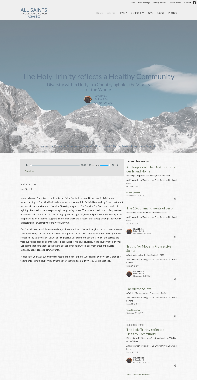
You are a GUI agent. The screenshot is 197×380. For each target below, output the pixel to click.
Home (99, 13)
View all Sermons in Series (138, 374)
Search (132, 3)
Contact (187, 3)
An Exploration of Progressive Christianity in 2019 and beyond (80, 146)
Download (29, 171)
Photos (172, 13)
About (160, 13)
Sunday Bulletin (159, 3)
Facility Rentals (175, 3)
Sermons (137, 13)
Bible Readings (144, 3)
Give (150, 13)
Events (111, 13)
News (123, 13)
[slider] (55, 165)
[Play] (27, 165)
